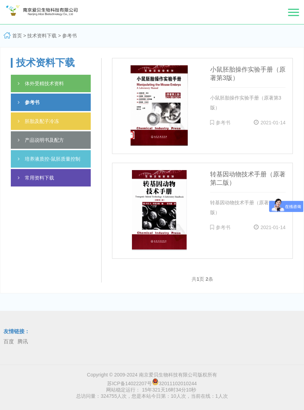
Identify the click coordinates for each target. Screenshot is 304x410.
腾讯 (22, 341)
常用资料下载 (36, 178)
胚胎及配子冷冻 (38, 121)
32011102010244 (174, 383)
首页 (17, 35)
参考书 (69, 35)
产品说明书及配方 (41, 140)
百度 (8, 341)
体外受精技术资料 (41, 83)
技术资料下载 (42, 35)
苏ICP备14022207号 (129, 383)
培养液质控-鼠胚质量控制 (49, 159)
